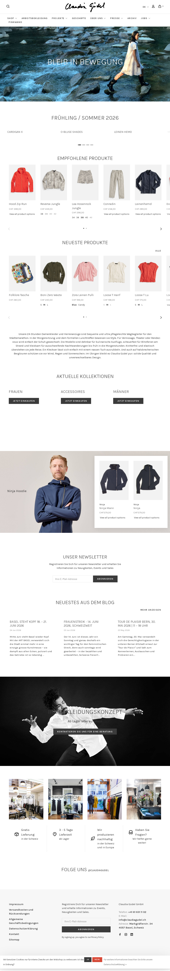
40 (50, 214)
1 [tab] (79, 144)
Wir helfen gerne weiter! (142, 840)
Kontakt (14, 934)
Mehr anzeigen (150, 609)
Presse (115, 18)
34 (73, 217)
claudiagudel (98, 870)
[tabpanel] (31, 130)
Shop (10, 18)
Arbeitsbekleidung (35, 18)
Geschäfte (79, 18)
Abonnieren (105, 578)
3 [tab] (87, 144)
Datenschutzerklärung (23, 928)
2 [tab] (83, 144)
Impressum (16, 904)
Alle (158, 250)
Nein (97, 959)
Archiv (132, 18)
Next (161, 229)
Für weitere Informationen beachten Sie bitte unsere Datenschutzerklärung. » (128, 962)
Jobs (144, 18)
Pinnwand (15, 22)
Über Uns (96, 18)
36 (41, 214)
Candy (81, 304)
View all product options (22, 214)
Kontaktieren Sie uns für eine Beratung (85, 731)
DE (144, 7)
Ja (88, 959)
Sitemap (14, 939)
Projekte (58, 18)
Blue (74, 304)
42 (55, 214)
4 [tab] (91, 144)
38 (46, 214)
